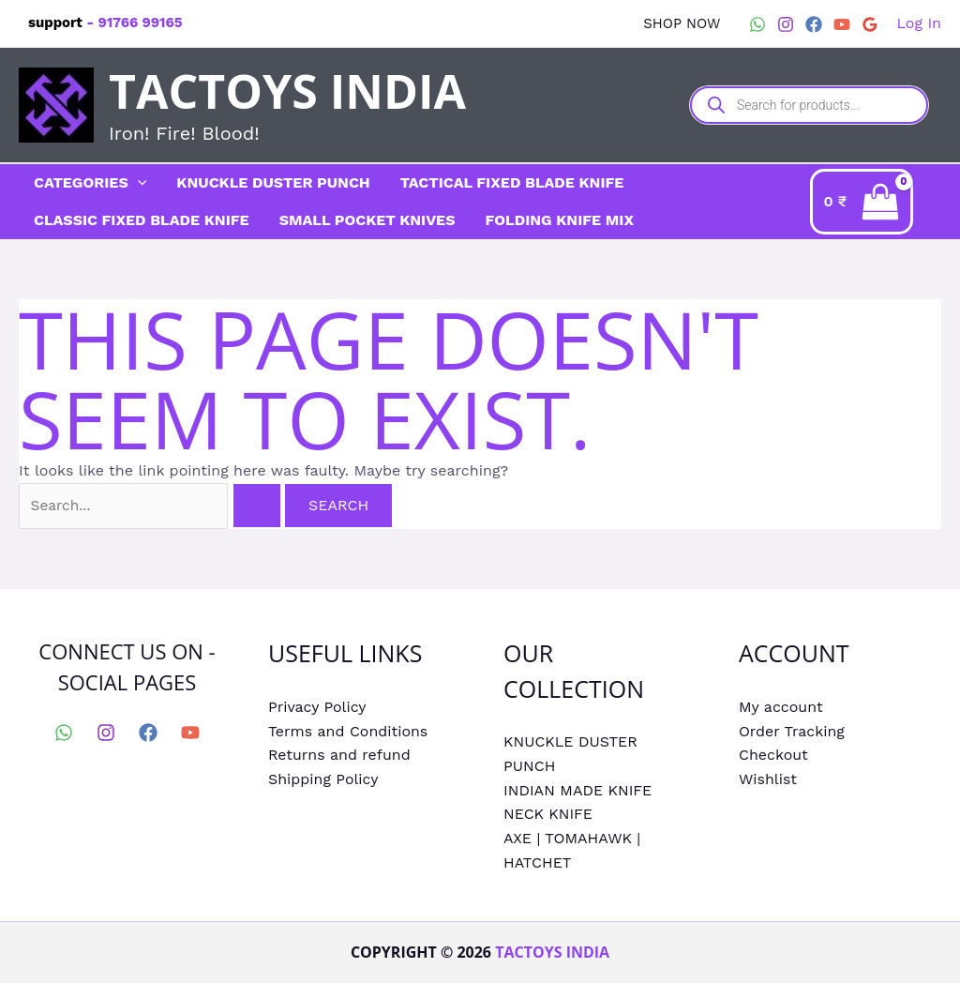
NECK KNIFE (547, 815)
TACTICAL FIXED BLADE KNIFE (512, 182)
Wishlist (768, 780)
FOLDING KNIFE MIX (560, 220)
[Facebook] (813, 24)
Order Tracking (792, 732)
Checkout (773, 756)
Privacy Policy (317, 709)
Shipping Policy (323, 780)
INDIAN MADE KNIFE (577, 791)
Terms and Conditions (348, 732)
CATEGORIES (90, 183)
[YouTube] (841, 24)
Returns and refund (339, 756)
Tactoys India (287, 91)
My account (781, 709)
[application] (137, 183)
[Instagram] (785, 24)
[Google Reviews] (870, 24)
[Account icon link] (919, 23)
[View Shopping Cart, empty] (875, 201)
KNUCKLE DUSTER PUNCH (272, 182)
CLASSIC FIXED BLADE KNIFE (141, 220)
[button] (681, 24)
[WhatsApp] (757, 24)
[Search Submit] (271, 507)
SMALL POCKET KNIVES (367, 220)
